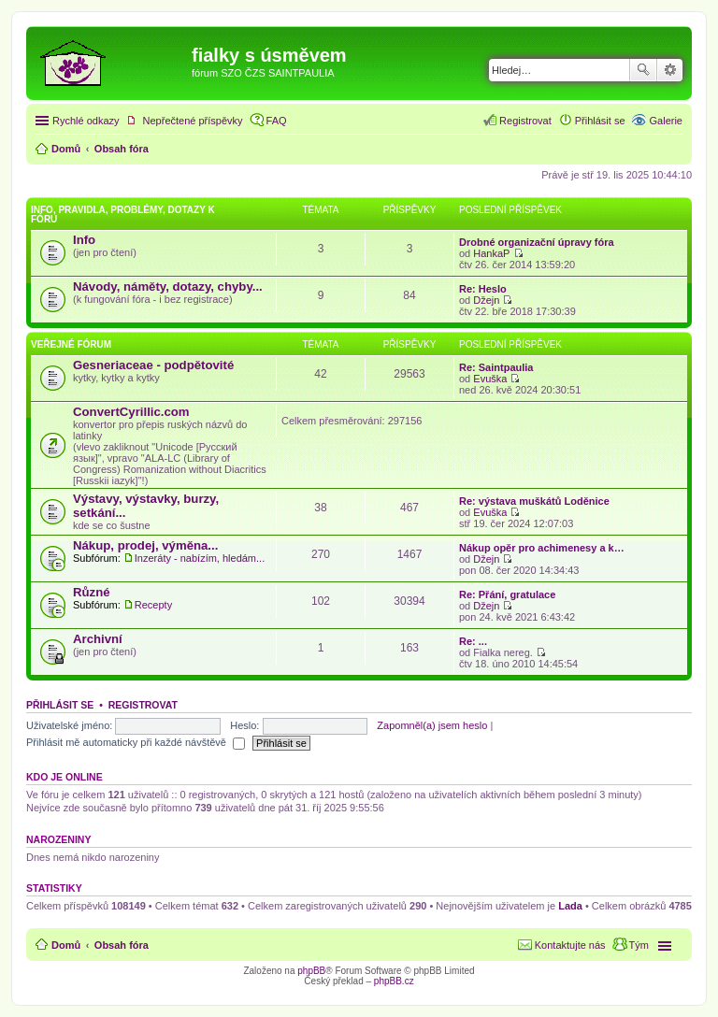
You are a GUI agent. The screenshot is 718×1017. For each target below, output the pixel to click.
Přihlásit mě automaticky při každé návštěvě (135, 742)
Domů (65, 945)
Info (84, 240)
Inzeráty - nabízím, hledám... (200, 558)
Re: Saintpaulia (496, 367)
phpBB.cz (394, 981)
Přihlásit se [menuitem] (600, 120)
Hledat (643, 70)
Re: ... (473, 641)
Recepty (153, 604)
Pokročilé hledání (669, 70)
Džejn (486, 300)
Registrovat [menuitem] (525, 120)
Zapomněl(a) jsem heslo (432, 725)
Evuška (490, 378)
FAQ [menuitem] (276, 120)
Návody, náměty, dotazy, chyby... (168, 286)
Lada (570, 905)
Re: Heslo (483, 288)
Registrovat (143, 704)
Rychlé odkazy (86, 120)
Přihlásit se (59, 704)
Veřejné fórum (71, 344)
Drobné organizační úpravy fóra (536, 242)
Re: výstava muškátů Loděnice (534, 501)
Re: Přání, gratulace (507, 594)
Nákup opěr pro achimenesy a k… (542, 547)
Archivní (97, 639)
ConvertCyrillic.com (131, 412)
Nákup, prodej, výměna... (145, 545)
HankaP (491, 253)
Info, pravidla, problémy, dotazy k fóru (123, 214)
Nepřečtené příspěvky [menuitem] (193, 120)
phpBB (311, 971)
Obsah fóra (121, 945)
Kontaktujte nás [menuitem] (570, 945)
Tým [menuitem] (639, 945)
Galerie (666, 120)
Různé (91, 592)
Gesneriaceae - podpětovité (153, 365)
